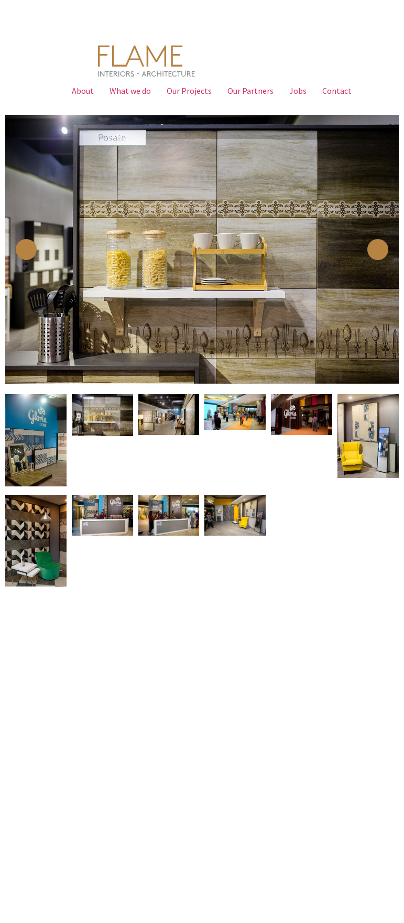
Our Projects (189, 90)
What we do (130, 90)
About (83, 90)
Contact (337, 90)
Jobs (298, 90)
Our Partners (250, 90)
